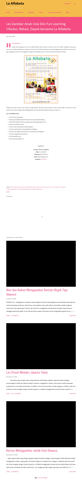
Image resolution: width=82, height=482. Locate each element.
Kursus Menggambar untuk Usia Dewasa (31, 450)
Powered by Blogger (41, 477)
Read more (73, 315)
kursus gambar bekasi (15, 187)
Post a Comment (16, 393)
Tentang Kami (19, 12)
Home (8, 12)
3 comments (14, 471)
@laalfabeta (44, 159)
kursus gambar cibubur (26, 187)
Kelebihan (31, 12)
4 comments (14, 315)
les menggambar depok (36, 189)
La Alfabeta (15, 4)
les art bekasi (47, 187)
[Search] (67, 4)
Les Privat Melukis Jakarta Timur (27, 372)
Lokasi (41, 12)
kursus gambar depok (38, 187)
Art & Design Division (54, 12)
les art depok (62, 187)
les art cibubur (54, 187)
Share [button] (8, 192)
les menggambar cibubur (24, 189)
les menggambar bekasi (12, 189)
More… (68, 12)
